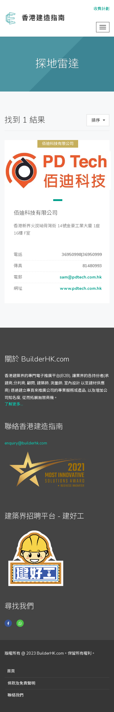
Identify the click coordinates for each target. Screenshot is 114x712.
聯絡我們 (15, 695)
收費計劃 (101, 9)
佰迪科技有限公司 (58, 143)
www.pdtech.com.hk (80, 288)
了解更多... (14, 404)
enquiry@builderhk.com (26, 443)
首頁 (11, 671)
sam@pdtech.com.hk (80, 277)
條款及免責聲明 (21, 683)
